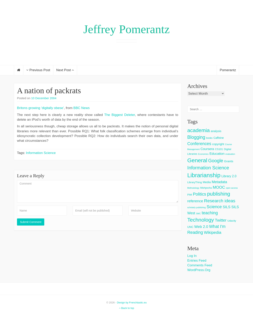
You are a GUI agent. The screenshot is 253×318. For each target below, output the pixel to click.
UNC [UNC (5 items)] (190, 226)
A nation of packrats (49, 90)
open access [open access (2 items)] (232, 188)
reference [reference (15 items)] (195, 201)
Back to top (126, 308)
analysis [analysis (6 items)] (216, 131)
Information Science (41, 153)
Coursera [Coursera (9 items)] (207, 149)
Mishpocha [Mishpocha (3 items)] (206, 188)
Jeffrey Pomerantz (126, 29)
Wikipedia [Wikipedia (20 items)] (212, 232)
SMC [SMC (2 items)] (198, 213)
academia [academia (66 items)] (198, 130)
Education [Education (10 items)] (217, 154)
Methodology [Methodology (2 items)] (193, 188)
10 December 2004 (44, 98)
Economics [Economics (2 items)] (203, 154)
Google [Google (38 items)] (215, 160)
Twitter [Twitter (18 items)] (221, 220)
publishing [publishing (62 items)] (218, 194)
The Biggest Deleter (119, 115)
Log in (192, 256)
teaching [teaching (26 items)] (210, 212)
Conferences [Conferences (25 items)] (199, 143)
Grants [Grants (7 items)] (228, 161)
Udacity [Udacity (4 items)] (231, 220)
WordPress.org (199, 270)
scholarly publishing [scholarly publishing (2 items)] (196, 207)
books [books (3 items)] (209, 138)
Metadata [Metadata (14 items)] (219, 182)
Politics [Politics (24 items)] (199, 194)
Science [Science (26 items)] (214, 206)
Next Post (65, 70)
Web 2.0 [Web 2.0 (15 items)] (201, 227)
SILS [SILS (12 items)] (226, 207)
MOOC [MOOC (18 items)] (219, 187)
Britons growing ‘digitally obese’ (40, 108)
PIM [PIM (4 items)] (189, 194)
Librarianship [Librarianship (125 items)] (204, 175)
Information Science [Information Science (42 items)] (208, 167)
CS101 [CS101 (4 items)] (219, 149)
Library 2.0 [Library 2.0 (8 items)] (228, 176)
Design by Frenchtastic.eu (132, 302)
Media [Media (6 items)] (207, 182)
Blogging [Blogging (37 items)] (196, 137)
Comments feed (199, 265)
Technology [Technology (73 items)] (200, 220)
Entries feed (196, 260)
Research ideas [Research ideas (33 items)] (219, 200)
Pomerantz (228, 70)
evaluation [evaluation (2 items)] (230, 154)
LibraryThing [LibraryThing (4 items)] (194, 182)
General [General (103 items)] (197, 160)
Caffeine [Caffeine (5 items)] (218, 137)
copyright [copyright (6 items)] (218, 144)
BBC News (81, 108)
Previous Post (38, 70)
